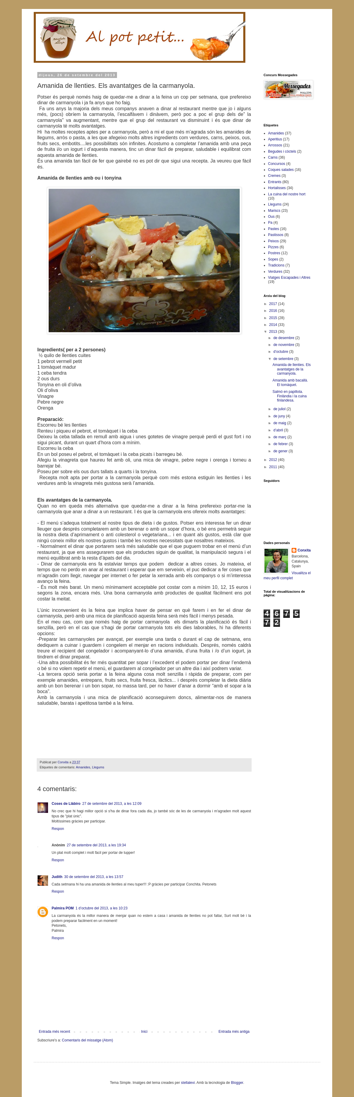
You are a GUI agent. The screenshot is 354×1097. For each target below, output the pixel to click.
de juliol (280, 409)
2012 (273, 460)
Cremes (274, 176)
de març (280, 437)
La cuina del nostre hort (286, 194)
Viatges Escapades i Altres (289, 277)
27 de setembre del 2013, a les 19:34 (96, 845)
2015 (273, 318)
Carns (273, 157)
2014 (273, 325)
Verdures (275, 271)
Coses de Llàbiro (66, 804)
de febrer (281, 444)
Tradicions (276, 265)
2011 (273, 467)
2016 (273, 311)
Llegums (98, 767)
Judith (57, 877)
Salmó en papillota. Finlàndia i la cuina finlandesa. (290, 396)
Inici (144, 1031)
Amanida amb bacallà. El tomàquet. (290, 382)
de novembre (284, 345)
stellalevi (188, 1083)
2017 (273, 304)
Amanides (83, 767)
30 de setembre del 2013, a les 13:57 (93, 877)
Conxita (304, 550)
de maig (280, 423)
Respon (58, 829)
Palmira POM (63, 908)
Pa (270, 222)
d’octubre (281, 352)
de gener (281, 451)
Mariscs (274, 211)
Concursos (276, 164)
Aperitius (275, 139)
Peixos (273, 241)
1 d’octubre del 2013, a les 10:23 (101, 908)
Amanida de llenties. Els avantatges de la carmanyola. (292, 369)
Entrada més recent (54, 1031)
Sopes (273, 259)
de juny (279, 416)
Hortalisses (277, 188)
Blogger (237, 1083)
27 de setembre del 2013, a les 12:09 (111, 804)
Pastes (273, 229)
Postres (274, 253)
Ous (271, 217)
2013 (273, 332)
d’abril (278, 430)
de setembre (283, 359)
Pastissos (275, 235)
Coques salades (281, 170)
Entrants (274, 182)
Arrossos (275, 145)
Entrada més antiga (234, 1031)
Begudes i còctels (282, 151)
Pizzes (273, 247)
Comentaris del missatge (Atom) (87, 1040)
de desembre (284, 338)
